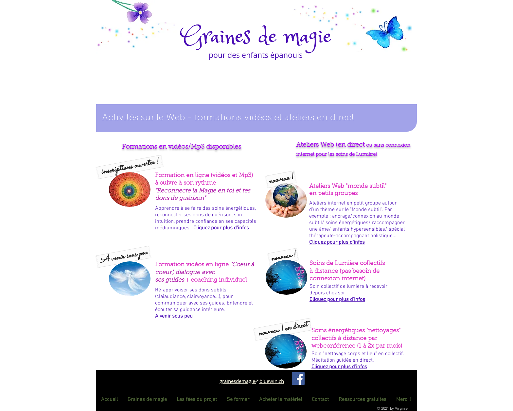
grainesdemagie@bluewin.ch (252, 381)
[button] (130, 167)
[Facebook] (298, 378)
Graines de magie (256, 37)
